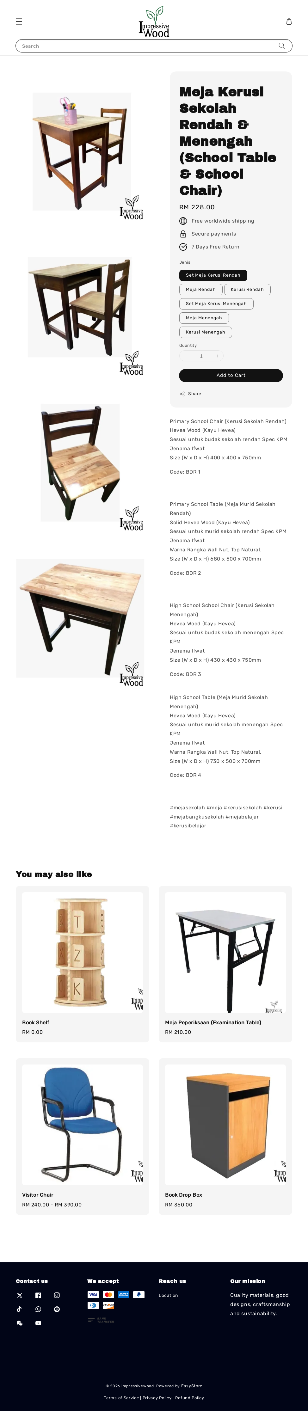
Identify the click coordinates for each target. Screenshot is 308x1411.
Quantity (188, 345)
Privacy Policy (157, 1398)
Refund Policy (189, 1398)
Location (168, 1295)
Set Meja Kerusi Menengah (216, 303)
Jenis (184, 262)
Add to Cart (231, 375)
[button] (19, 21)
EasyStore (191, 1385)
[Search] (282, 46)
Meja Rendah (201, 289)
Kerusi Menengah (205, 332)
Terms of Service (121, 1398)
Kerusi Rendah (247, 289)
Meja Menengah (204, 318)
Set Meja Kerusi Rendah (213, 275)
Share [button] (190, 394)
